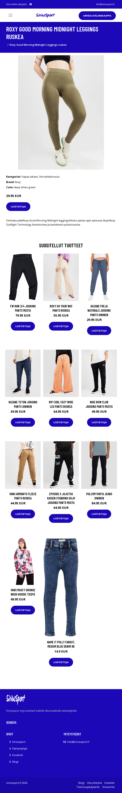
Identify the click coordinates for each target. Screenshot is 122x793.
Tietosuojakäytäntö (88, 787)
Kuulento (17, 755)
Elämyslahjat (19, 748)
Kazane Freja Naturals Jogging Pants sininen (99, 310)
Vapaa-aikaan (30, 176)
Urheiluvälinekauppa (97, 15)
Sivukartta (108, 787)
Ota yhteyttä (94, 783)
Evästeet (109, 783)
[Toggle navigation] (10, 15)
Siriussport (18, 742)
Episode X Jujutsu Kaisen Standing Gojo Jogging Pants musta (61, 498)
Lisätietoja (18, 206)
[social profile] (30, 4)
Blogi (15, 761)
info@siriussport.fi (105, 4)
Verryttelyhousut (49, 176)
